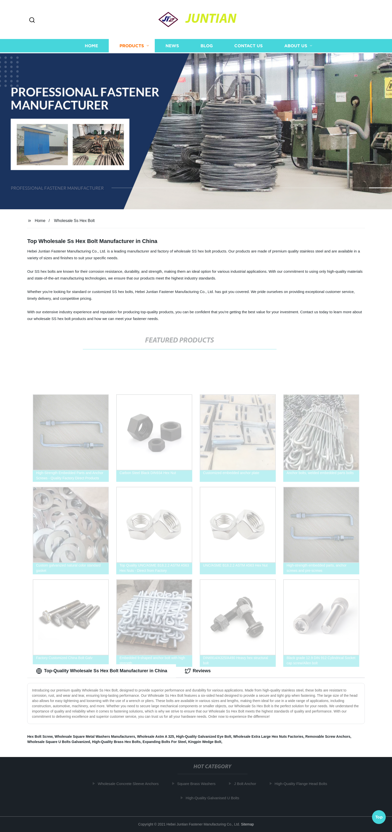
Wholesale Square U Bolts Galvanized (58, 742)
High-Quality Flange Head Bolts (302, 784)
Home (91, 46)
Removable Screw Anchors (327, 736)
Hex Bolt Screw (39, 736)
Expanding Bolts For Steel (164, 742)
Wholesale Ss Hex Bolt (74, 220)
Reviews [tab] (198, 671)
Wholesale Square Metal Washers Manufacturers (94, 736)
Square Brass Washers (198, 784)
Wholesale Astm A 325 (155, 736)
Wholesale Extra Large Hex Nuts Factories (268, 736)
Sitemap (247, 824)
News (172, 46)
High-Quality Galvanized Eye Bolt (203, 736)
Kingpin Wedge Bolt (204, 742)
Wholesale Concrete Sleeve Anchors (130, 784)
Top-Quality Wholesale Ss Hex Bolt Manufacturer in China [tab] (101, 671)
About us (295, 46)
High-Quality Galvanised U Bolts (214, 798)
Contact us (248, 46)
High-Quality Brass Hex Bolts (116, 742)
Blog (206, 46)
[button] (32, 20)
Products (132, 46)
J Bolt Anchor (247, 784)
